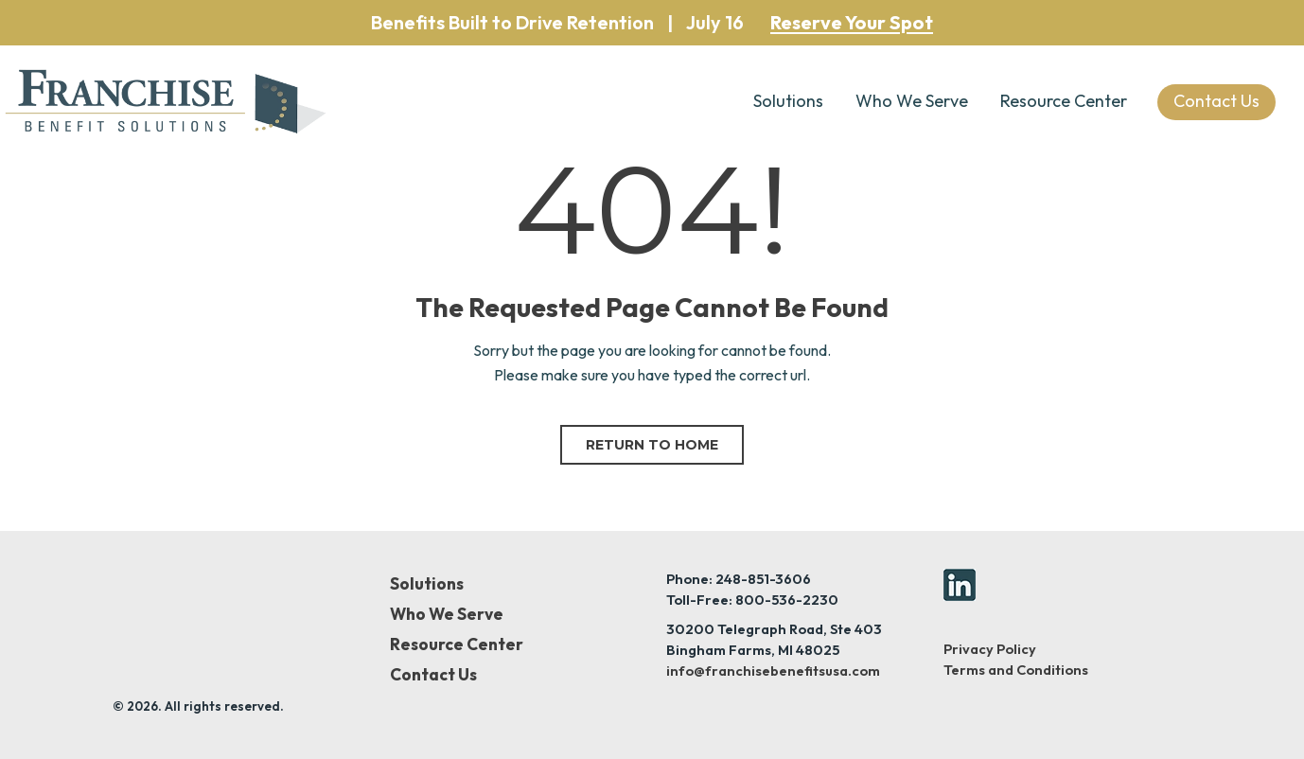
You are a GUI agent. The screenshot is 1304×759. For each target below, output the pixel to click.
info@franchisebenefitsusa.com (773, 671)
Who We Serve (911, 101)
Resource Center (1063, 101)
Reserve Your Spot (851, 22)
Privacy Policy (989, 649)
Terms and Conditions (1015, 670)
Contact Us (433, 674)
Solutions (788, 101)
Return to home (652, 444)
